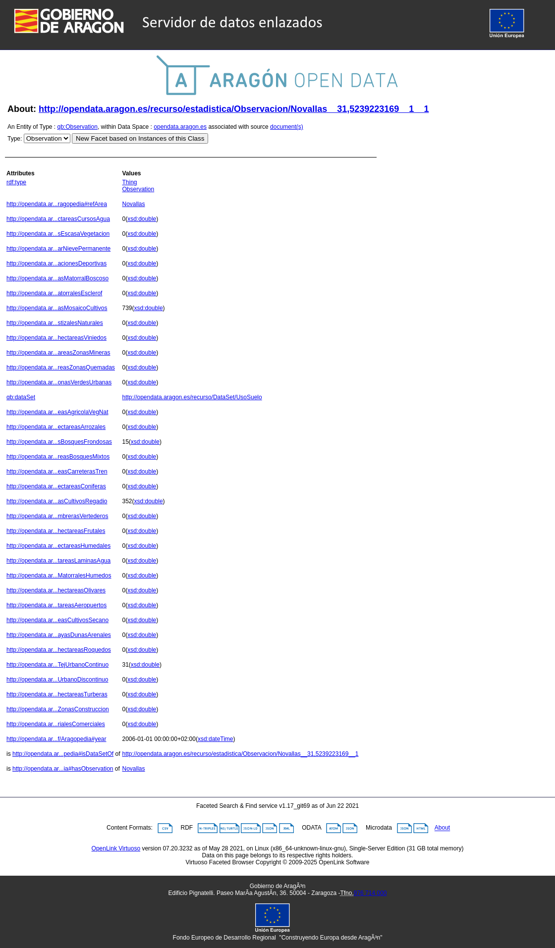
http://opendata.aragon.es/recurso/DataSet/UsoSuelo (192, 397)
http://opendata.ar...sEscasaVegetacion (58, 233)
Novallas (133, 204)
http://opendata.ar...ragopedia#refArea (56, 204)
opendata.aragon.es (180, 126)
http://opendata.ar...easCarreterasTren (57, 471)
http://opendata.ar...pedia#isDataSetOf (62, 753)
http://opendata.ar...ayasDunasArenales (58, 635)
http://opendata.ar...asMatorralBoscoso (57, 278)
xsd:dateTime (215, 739)
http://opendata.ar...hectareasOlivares (56, 590)
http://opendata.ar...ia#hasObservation (62, 768)
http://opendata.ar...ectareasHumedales (58, 545)
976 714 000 (370, 893)
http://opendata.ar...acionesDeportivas (56, 263)
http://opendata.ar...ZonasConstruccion (57, 709)
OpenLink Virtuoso (116, 848)
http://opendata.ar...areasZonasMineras (58, 352)
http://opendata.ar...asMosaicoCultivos (56, 308)
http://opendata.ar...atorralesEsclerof (54, 293)
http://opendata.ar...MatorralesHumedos (58, 575)
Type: (14, 138)
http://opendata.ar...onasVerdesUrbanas (58, 382)
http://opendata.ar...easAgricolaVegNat (57, 412)
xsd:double (141, 218)
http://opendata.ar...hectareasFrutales (55, 530)
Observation (138, 189)
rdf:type (16, 182)
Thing (129, 182)
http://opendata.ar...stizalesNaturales (54, 322)
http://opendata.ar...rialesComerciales (55, 724)
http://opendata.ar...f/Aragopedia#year (56, 739)
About (442, 828)
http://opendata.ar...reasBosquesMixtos (58, 456)
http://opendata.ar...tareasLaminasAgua (58, 560)
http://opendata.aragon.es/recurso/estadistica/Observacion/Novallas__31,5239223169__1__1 (234, 109)
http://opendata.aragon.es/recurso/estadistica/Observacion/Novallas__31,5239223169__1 (240, 753)
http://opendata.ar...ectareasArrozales (56, 426)
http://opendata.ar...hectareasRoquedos (58, 649)
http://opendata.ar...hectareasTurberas (57, 694)
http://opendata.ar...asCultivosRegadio (56, 501)
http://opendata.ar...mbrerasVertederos (57, 516)
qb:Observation (77, 126)
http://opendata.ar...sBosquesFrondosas (59, 441)
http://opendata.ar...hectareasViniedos (56, 337)
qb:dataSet (20, 397)
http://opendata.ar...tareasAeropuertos (56, 605)
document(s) (286, 126)
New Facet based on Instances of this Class (140, 138)
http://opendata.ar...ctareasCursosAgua (58, 218)
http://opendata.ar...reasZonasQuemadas (60, 367)
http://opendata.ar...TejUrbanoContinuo (57, 664)
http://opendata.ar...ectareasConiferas (56, 486)
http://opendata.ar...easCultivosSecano (57, 620)
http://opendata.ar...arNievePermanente (58, 248)
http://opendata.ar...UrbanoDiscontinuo (57, 679)
